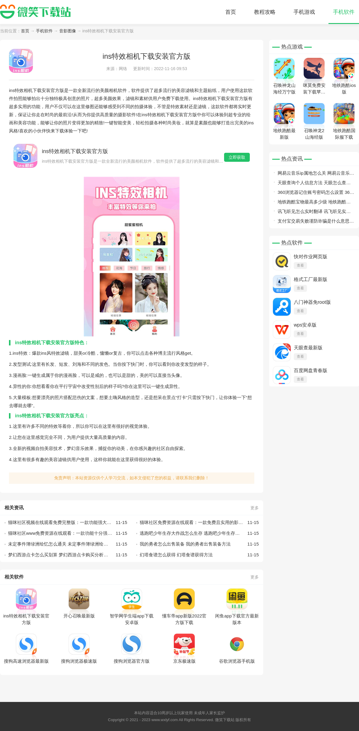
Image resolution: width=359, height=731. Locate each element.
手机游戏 (304, 12)
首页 (230, 12)
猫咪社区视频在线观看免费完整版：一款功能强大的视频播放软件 (67, 522)
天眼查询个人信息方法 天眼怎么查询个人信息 (314, 184)
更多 (254, 507)
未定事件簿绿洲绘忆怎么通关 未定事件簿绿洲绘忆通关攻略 (67, 544)
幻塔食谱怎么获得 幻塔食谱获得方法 (199, 554)
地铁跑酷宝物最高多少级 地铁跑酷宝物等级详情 (314, 203)
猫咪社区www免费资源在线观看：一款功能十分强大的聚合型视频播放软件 (67, 533)
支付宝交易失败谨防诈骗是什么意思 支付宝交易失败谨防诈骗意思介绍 (313, 222)
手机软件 (344, 12)
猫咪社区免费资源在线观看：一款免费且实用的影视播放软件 (199, 522)
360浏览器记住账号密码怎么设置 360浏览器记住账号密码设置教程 (315, 193)
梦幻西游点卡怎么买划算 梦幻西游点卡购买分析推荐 (67, 554)
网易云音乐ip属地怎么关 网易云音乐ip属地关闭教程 (315, 174)
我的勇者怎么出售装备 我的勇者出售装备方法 (199, 544)
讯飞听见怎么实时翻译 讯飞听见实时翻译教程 (314, 212)
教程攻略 (265, 12)
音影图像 (67, 30)
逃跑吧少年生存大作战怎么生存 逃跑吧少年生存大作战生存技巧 (199, 533)
